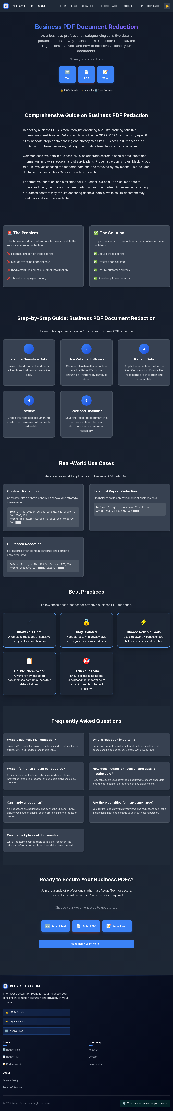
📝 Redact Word (12, 1064)
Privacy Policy (10, 1080)
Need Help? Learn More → (86, 943)
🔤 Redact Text (11, 1049)
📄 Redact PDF (11, 1056)
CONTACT (153, 6)
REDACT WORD (110, 6)
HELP (140, 6)
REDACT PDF (89, 6)
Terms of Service (12, 1087)
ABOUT (128, 6)
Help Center (95, 1064)
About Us (94, 1049)
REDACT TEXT (68, 6)
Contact (93, 1056)
